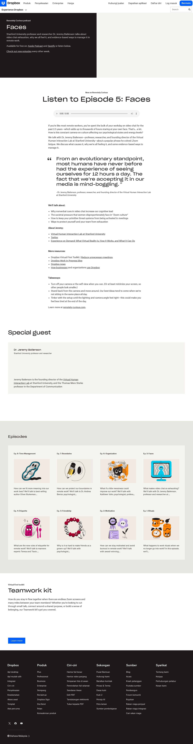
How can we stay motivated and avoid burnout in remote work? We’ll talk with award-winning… (117, 548)
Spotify (51, 46)
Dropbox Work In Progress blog (66, 260)
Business (41, 681)
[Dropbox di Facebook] (15, 723)
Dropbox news (58, 264)
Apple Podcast (35, 46)
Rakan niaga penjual (135, 704)
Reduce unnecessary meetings (97, 257)
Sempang (41, 690)
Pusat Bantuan (103, 672)
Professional (42, 676)
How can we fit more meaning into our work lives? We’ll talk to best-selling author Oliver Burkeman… (31, 491)
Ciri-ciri (10, 686)
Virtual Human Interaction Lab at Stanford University (78, 234)
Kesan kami (161, 686)
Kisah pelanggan (134, 681)
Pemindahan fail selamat (78, 686)
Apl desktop (12, 672)
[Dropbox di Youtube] (21, 723)
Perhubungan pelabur (166, 681)
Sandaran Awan (74, 690)
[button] (96, 136)
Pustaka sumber (133, 686)
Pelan (39, 708)
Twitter (54, 237)
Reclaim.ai (42, 695)
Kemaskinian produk (46, 713)
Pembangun (131, 690)
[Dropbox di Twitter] (9, 723)
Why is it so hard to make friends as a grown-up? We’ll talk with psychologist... (74, 548)
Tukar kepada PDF (75, 704)
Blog (128, 672)
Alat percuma (13, 708)
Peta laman (101, 704)
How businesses (59, 267)
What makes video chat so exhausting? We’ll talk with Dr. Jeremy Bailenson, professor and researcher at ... (161, 491)
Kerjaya (159, 676)
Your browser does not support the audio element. (96, 113)
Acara (128, 676)
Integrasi (11, 681)
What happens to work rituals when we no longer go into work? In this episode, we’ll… (161, 548)
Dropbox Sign (43, 699)
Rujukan (130, 699)
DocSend (41, 704)
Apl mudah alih (14, 676)
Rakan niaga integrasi (136, 708)
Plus (39, 672)
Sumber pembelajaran (106, 708)
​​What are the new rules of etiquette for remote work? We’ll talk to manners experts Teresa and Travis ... (31, 548)
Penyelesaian (13, 690)
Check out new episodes (18, 51)
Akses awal (12, 699)
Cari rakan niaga (133, 713)
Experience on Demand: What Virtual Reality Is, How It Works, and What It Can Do (93, 241)
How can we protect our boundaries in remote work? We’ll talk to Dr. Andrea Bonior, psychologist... (74, 491)
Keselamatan (13, 695)
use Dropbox (93, 267)
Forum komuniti (133, 695)
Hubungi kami (103, 676)
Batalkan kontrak (104, 681)
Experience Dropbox (14, 9)
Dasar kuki (101, 690)
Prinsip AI (100, 699)
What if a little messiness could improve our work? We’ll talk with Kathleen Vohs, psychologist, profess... (117, 491)
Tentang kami (162, 672)
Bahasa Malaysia (18, 736)
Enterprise (41, 686)
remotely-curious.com (74, 307)
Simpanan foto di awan (77, 681)
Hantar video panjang (77, 676)
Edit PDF (71, 695)
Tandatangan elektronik (78, 699)
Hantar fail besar (74, 672)
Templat (11, 704)
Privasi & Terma (103, 686)
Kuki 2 (99, 695)
